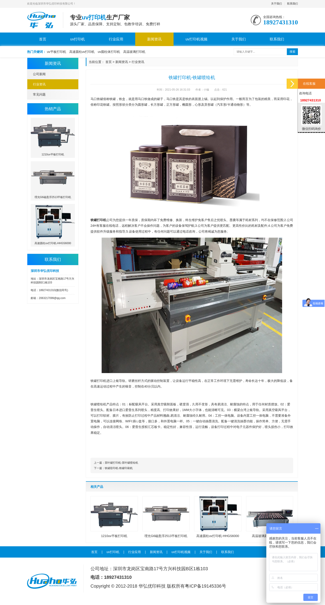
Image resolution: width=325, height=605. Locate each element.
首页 (42, 39)
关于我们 (276, 3)
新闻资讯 (154, 39)
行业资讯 (39, 84)
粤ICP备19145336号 (205, 586)
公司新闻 (39, 74)
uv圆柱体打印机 (109, 52)
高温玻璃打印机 (134, 52)
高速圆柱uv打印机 (82, 52)
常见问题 (39, 94)
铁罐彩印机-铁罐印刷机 (119, 468)
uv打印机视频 (196, 39)
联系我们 (292, 3)
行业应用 (116, 39)
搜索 (292, 51)
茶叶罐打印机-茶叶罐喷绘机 (121, 462)
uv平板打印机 (56, 52)
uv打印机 (77, 39)
